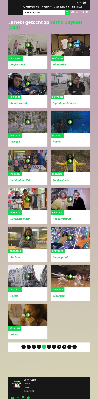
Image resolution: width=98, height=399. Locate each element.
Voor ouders (30, 380)
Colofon (28, 387)
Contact (28, 383)
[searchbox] (44, 12)
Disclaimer (29, 391)
